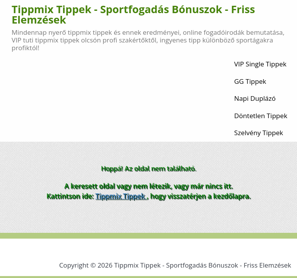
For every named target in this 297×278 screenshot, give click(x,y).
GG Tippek (250, 81)
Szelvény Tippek (258, 132)
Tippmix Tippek (121, 195)
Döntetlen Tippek (260, 115)
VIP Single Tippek (260, 63)
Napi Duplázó (255, 98)
